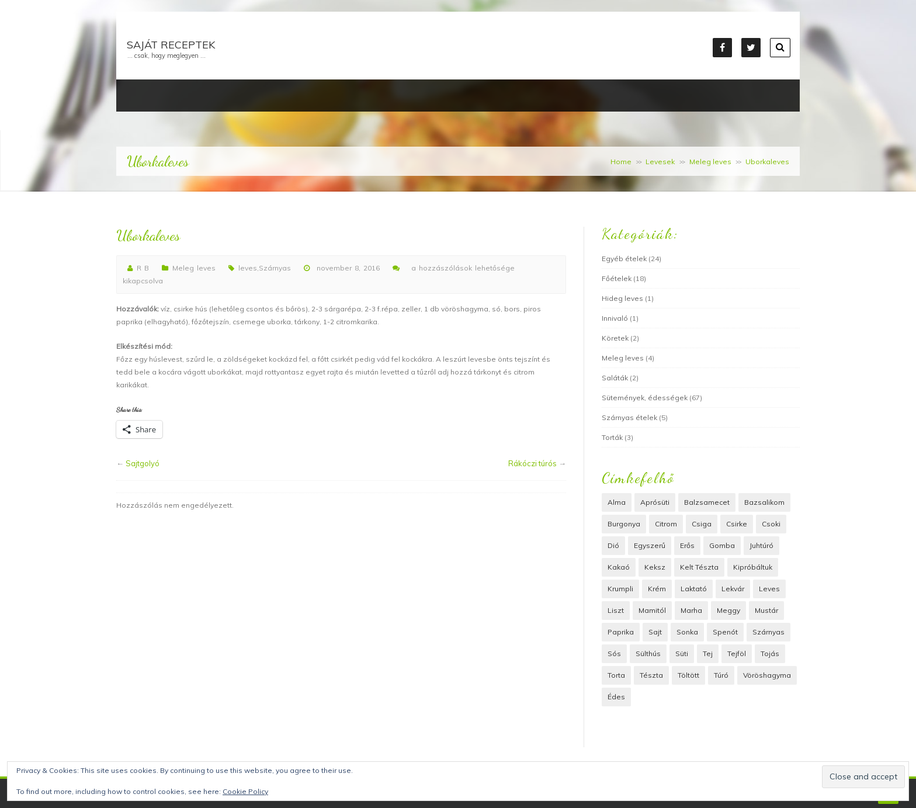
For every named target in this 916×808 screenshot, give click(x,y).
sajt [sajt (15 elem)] (655, 631)
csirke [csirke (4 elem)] (736, 523)
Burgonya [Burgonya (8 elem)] (624, 523)
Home (621, 161)
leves (247, 267)
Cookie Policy (245, 791)
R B (143, 267)
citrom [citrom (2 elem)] (666, 523)
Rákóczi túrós (532, 463)
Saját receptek (171, 44)
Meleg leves (710, 161)
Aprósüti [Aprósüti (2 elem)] (654, 502)
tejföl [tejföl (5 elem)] (736, 653)
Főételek (617, 278)
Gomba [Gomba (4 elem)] (722, 545)
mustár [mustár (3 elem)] (766, 610)
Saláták (615, 377)
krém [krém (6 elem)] (657, 588)
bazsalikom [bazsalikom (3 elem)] (764, 502)
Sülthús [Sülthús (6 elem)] (648, 653)
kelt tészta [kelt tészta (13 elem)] (699, 567)
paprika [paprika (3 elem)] (621, 631)
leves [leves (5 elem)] (769, 588)
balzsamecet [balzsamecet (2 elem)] (707, 502)
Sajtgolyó (142, 463)
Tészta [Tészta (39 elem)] (651, 675)
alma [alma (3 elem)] (617, 502)
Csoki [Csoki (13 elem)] (771, 523)
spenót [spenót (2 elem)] (725, 631)
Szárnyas (275, 267)
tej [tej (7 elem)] (708, 653)
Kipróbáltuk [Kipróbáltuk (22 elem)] (752, 567)
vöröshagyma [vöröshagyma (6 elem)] (767, 675)
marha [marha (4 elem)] (691, 610)
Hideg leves (622, 298)
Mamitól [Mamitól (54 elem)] (652, 610)
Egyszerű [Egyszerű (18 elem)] (649, 545)
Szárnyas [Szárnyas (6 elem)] (768, 631)
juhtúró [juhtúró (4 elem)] (761, 545)
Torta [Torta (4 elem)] (616, 675)
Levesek (660, 161)
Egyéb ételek (624, 258)
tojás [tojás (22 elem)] (770, 653)
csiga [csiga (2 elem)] (702, 523)
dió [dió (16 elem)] (613, 545)
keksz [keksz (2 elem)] (654, 567)
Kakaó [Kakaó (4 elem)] (619, 567)
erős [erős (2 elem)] (687, 545)
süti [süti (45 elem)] (681, 653)
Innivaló (615, 318)
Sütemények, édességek (645, 397)
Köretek (615, 338)
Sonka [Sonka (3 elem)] (687, 631)
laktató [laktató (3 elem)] (694, 588)
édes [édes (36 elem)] (616, 696)
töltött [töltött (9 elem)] (688, 675)
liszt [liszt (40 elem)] (616, 610)
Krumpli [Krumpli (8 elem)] (620, 588)
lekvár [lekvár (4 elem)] (732, 588)
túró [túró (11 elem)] (721, 675)
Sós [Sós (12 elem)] (614, 653)
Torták (612, 437)
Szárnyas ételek (629, 417)
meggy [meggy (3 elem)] (728, 610)
